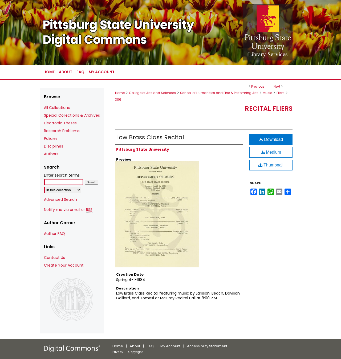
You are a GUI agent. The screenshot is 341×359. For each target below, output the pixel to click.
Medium (271, 152)
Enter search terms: (62, 175)
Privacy (117, 352)
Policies (51, 138)
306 (118, 99)
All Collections (57, 107)
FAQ (150, 346)
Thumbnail (270, 165)
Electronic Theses (60, 123)
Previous (258, 86)
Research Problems (62, 130)
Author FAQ (54, 233)
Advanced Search (60, 199)
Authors (51, 154)
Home (120, 93)
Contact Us (54, 257)
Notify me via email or (68, 210)
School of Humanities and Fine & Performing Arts (219, 93)
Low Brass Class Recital (150, 137)
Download (271, 139)
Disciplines (53, 146)
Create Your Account (64, 265)
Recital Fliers (269, 108)
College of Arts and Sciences (152, 93)
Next (277, 86)
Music (267, 93)
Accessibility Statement (207, 346)
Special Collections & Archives (72, 115)
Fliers (281, 93)
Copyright (135, 352)
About (135, 346)
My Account (170, 346)
